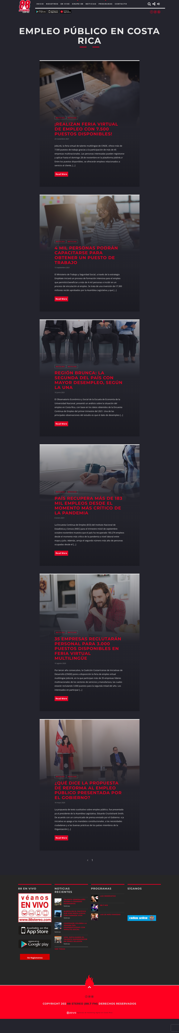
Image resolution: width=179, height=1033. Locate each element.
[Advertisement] (144, 940)
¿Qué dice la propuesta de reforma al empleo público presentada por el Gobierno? (88, 790)
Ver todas (60, 949)
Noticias (60, 118)
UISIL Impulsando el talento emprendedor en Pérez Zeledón (75, 939)
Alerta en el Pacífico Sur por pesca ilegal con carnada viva (75, 913)
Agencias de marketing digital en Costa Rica (95, 1012)
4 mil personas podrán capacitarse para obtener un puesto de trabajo (86, 255)
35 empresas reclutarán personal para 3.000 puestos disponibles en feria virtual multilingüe (88, 648)
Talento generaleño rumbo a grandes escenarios (74, 901)
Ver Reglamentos (35, 958)
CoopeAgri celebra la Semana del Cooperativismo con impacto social (75, 926)
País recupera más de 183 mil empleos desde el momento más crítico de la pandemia (88, 506)
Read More (61, 174)
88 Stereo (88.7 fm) (82, 1003)
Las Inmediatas (108, 896)
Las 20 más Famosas (110, 914)
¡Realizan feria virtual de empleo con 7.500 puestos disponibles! (86, 129)
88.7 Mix (104, 905)
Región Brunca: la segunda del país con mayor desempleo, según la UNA (88, 380)
